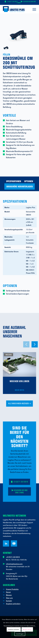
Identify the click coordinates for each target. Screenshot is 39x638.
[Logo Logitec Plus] (16, 9)
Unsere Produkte (12, 589)
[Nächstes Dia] (35, 344)
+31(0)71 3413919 (12, 2)
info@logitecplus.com (14, 564)
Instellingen (20, 634)
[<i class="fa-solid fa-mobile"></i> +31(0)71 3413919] (19, 482)
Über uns (9, 598)
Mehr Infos (19, 390)
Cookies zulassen (13, 629)
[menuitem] (33, 9)
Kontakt (9, 600)
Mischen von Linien (19, 381)
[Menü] (33, 9)
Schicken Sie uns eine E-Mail (26, 2)
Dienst (8, 592)
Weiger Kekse (27, 629)
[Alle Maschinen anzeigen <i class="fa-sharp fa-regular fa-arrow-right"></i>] (19, 403)
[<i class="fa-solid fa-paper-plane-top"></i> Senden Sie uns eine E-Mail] (19, 491)
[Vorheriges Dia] (26, 344)
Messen (9, 595)
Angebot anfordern (13, 603)
